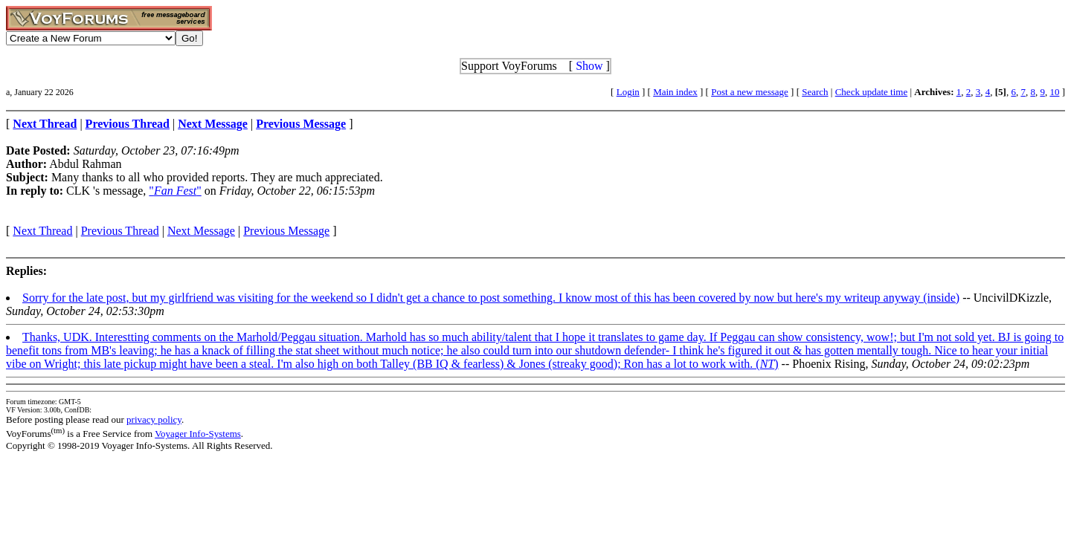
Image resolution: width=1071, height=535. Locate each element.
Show (589, 65)
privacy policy (153, 419)
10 (1054, 91)
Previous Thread (120, 230)
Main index (675, 91)
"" (175, 190)
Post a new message (749, 91)
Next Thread (42, 230)
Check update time (871, 91)
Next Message (201, 230)
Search (815, 91)
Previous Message (286, 230)
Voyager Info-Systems (198, 433)
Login (628, 91)
